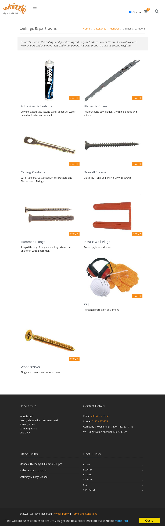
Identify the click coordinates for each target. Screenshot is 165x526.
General (114, 28)
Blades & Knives (95, 106)
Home (86, 28)
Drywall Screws (95, 172)
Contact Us (89, 489)
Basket (86, 464)
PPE (86, 304)
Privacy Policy (61, 513)
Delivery (87, 469)
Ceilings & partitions (134, 28)
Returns (87, 474)
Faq (85, 484)
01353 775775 (100, 421)
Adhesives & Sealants (36, 106)
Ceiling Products (33, 172)
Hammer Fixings (33, 242)
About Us (88, 479)
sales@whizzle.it (100, 416)
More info (121, 521)
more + (74, 98)
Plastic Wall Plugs (97, 242)
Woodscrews (30, 367)
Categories (100, 28)
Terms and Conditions (84, 513)
